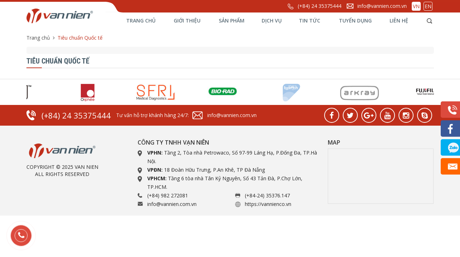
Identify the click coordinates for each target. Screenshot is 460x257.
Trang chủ (140, 20)
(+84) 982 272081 (167, 195)
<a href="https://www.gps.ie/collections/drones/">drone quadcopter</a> (381, 176)
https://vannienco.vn (268, 204)
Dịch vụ (272, 20)
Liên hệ (399, 20)
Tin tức (309, 20)
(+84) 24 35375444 (319, 5)
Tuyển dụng (355, 20)
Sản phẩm (231, 20)
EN (428, 6)
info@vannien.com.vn (382, 5)
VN (416, 6)
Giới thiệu (187, 20)
